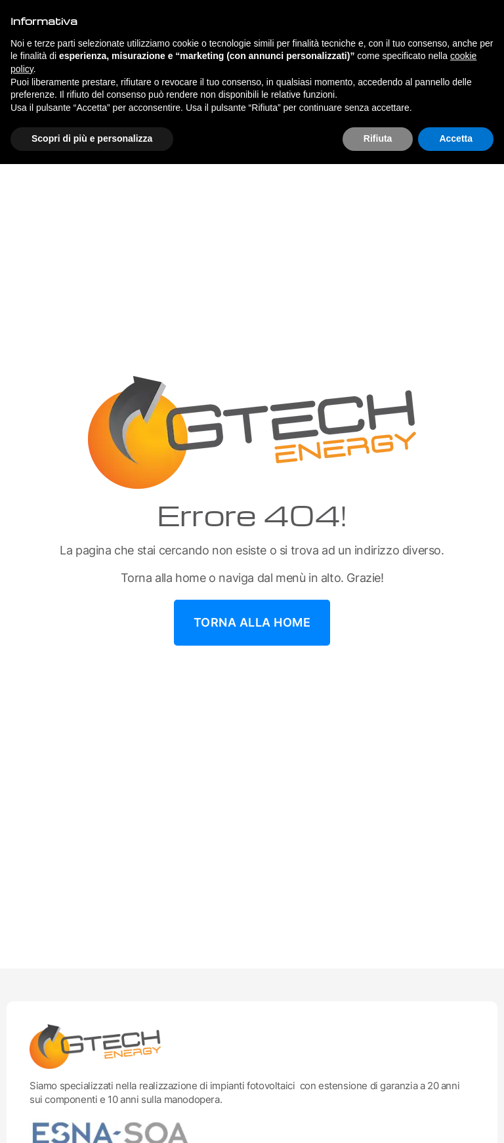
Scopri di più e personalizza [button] (92, 138)
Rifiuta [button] (378, 138)
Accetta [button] (455, 138)
